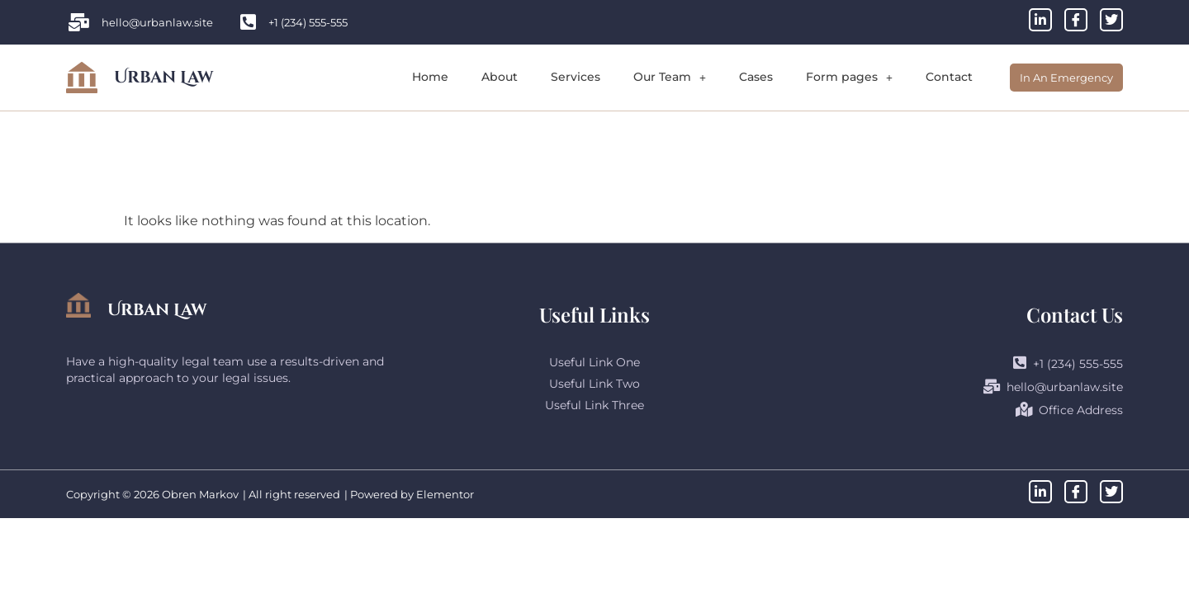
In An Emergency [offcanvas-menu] (1066, 77)
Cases (756, 76)
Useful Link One (594, 361)
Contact (949, 76)
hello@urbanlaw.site (1053, 387)
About (499, 76)
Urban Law (163, 77)
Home (430, 76)
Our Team (669, 76)
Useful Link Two (594, 383)
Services (575, 76)
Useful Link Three (594, 405)
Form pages (849, 76)
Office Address (1069, 410)
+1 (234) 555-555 (1068, 363)
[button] (669, 77)
